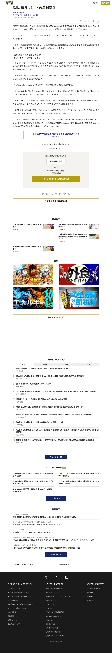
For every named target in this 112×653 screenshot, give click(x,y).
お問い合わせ (12, 620)
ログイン (95, 3)
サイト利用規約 (13, 600)
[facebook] (56, 577)
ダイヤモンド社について (95, 584)
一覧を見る (56, 498)
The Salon (49, 620)
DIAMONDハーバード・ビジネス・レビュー (60, 596)
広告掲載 (11, 616)
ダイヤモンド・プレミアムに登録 (56, 179)
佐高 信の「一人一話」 (31, 15)
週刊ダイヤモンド (52, 592)
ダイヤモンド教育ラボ (53, 632)
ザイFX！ (49, 608)
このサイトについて (14, 588)
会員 (88, 364)
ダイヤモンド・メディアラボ (55, 636)
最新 (23, 364)
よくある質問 (12, 612)
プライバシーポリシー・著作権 (18, 608)
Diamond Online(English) (55, 588)
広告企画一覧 (64, 565)
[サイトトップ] (8, 3)
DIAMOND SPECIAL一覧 (23, 565)
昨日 (45, 364)
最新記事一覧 (56, 554)
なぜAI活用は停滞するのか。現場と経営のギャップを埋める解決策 (33, 482)
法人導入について (14, 624)
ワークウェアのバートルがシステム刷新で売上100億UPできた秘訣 (79, 474)
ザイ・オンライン (51, 604)
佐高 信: (18, 12)
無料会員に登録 (56, 161)
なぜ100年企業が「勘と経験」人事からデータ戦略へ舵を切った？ (33, 490)
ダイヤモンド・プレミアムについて (19, 592)
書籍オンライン (51, 600)
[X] (46, 577)
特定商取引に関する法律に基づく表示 (20, 604)
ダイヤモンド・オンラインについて (20, 584)
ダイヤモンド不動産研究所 (55, 612)
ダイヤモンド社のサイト (54, 584)
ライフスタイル (17, 15)
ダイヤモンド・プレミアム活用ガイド (19, 596)
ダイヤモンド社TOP (93, 588)
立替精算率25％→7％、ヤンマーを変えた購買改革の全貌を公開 (33, 474)
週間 (67, 364)
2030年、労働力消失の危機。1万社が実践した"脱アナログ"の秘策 (79, 482)
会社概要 (90, 592)
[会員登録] (105, 3)
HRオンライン (50, 624)
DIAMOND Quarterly (53, 616)
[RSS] (66, 577)
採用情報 (90, 596)
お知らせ (90, 600)
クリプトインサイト (52, 628)
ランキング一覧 (56, 457)
